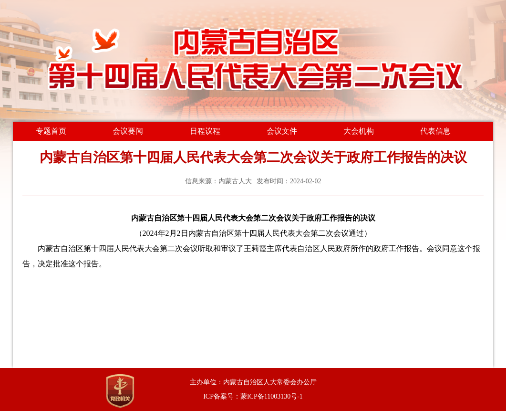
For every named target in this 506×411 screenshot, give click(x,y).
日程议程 (205, 131)
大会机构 (358, 131)
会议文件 (282, 131)
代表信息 (435, 131)
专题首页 (51, 131)
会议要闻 (128, 131)
